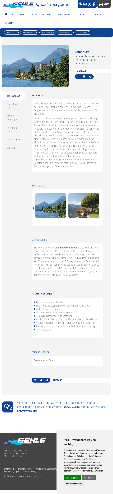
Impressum (39, 468)
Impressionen (14, 139)
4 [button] (73, 221)
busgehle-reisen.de (18, 456)
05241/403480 (71, 406)
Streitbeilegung (53, 468)
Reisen (33, 14)
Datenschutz (9, 468)
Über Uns (84, 14)
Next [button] (101, 207)
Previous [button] (33, 207)
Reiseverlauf (13, 95)
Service (97, 14)
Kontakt (9, 23)
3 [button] (70, 221)
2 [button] (67, 221)
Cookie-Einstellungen (30, 471)
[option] (50, 205)
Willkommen (18, 14)
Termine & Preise (12, 129)
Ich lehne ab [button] (88, 478)
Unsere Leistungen (12, 117)
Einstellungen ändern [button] (74, 483)
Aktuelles (47, 14)
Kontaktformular (27, 410)
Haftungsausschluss (25, 468)
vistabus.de (39, 476)
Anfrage (81, 70)
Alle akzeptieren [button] (72, 478)
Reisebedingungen (11, 471)
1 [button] (64, 221)
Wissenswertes (65, 14)
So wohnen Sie (12, 106)
